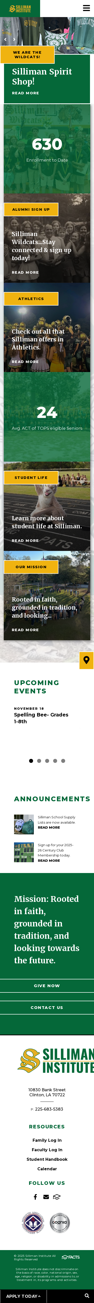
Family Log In (47, 1140)
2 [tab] (39, 761)
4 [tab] (55, 761)
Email (46, 1197)
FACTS (57, 1197)
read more (25, 272)
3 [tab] (47, 761)
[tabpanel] (47, 720)
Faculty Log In (47, 1149)
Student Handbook (47, 1159)
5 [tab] (63, 761)
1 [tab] (31, 761)
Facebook (35, 1197)
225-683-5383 (49, 1109)
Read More (25, 93)
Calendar (47, 1169)
